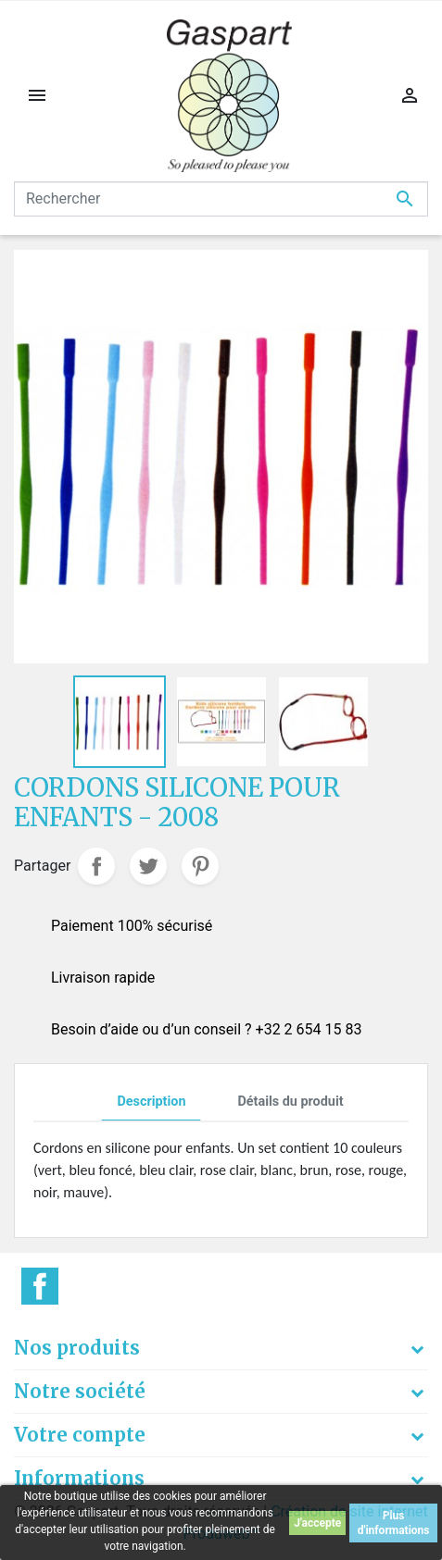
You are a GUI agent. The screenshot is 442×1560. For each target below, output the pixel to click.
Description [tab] (151, 1101)
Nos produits (77, 1347)
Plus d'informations (394, 1523)
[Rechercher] (221, 199)
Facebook (39, 1286)
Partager (96, 866)
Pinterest (200, 866)
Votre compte (79, 1434)
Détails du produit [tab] (290, 1101)
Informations (79, 1478)
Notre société (79, 1391)
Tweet (148, 866)
